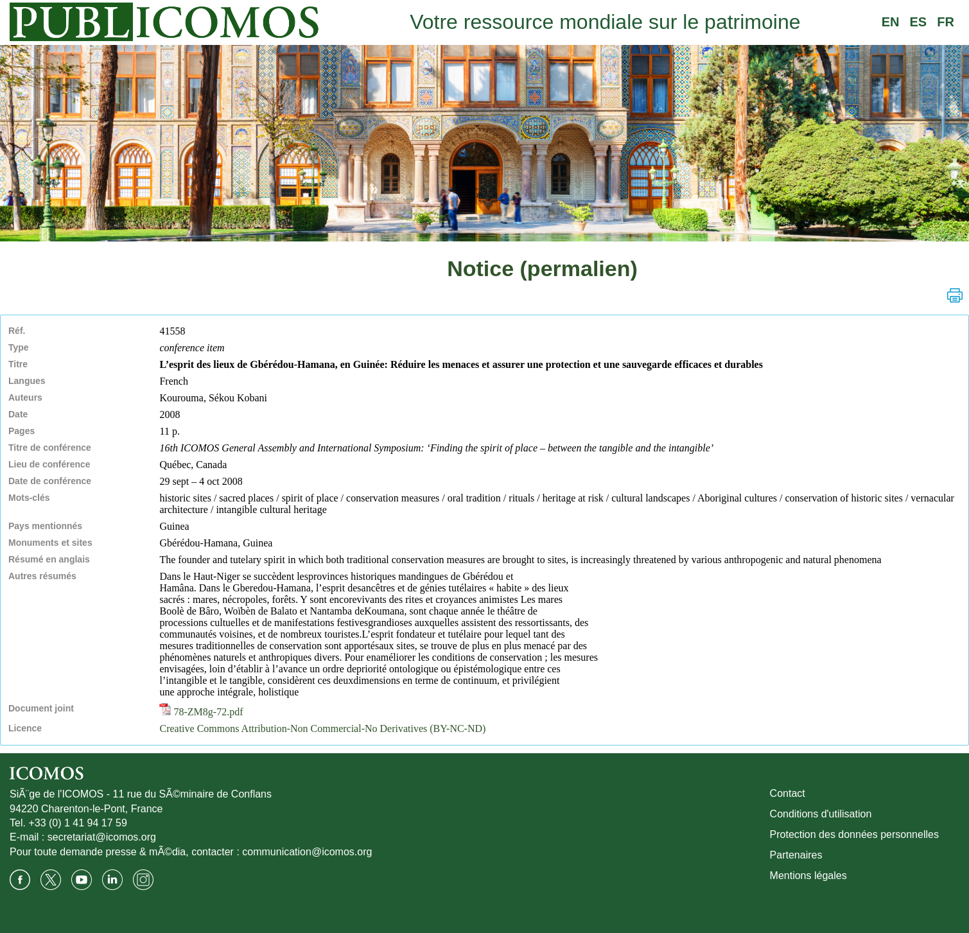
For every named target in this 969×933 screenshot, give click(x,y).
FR (945, 22)
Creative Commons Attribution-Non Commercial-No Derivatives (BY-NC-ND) (322, 728)
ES (918, 22)
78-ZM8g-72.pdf (201, 711)
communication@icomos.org (307, 851)
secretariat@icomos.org (102, 837)
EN (891, 22)
